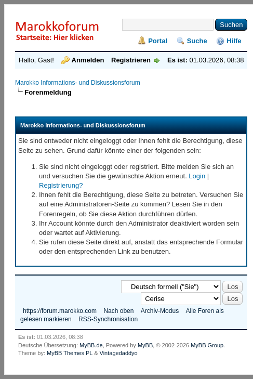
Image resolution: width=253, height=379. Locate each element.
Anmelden (88, 60)
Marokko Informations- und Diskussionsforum (77, 82)
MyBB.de (91, 345)
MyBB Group (207, 345)
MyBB (145, 345)
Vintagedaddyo (119, 353)
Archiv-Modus (160, 311)
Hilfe (234, 41)
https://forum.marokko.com (60, 311)
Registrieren (131, 60)
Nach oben (118, 311)
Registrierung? (61, 185)
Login (197, 176)
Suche (197, 41)
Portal (157, 41)
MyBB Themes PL (69, 353)
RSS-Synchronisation (108, 319)
